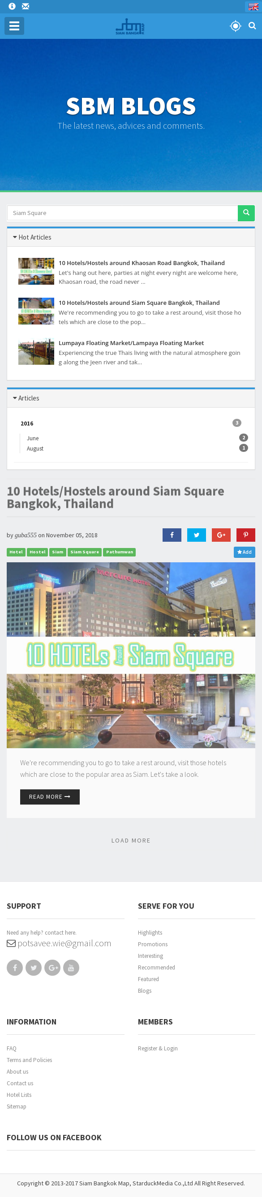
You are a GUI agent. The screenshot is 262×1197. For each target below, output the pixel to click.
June (36, 438)
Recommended (156, 967)
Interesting (150, 956)
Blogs (144, 991)
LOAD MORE (131, 840)
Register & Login (158, 1048)
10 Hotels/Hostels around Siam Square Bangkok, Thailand (115, 486)
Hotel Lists (19, 1095)
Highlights (150, 932)
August (38, 448)
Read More (50, 797)
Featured (148, 979)
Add (244, 552)
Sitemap (16, 1106)
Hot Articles (35, 237)
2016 (131, 423)
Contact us (20, 1083)
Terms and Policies (29, 1060)
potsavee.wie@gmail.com (59, 942)
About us (17, 1071)
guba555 (26, 535)
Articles (28, 398)
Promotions (153, 944)
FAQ (12, 1048)
